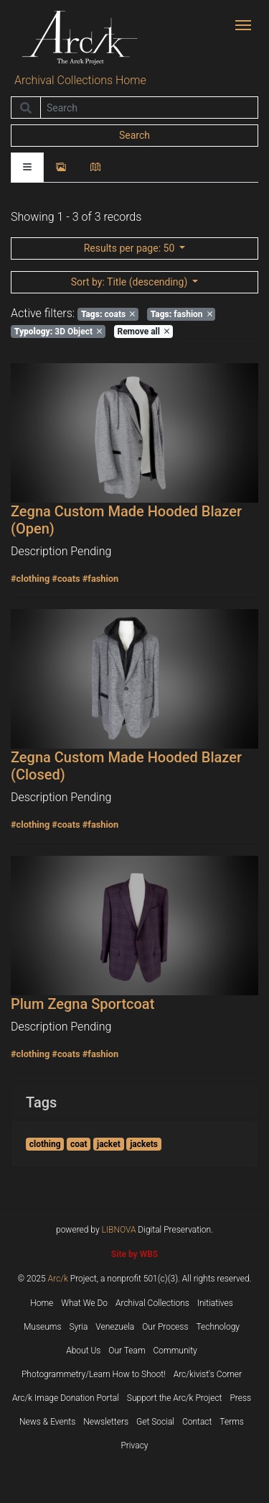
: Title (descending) (130, 282)
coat (79, 1144)
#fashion (100, 578)
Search (134, 135)
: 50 (130, 248)
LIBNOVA (119, 1230)
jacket (109, 1144)
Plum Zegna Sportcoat (82, 1004)
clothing (45, 1144)
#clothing (30, 578)
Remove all (143, 331)
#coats (66, 578)
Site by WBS (134, 1254)
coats (108, 314)
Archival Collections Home (80, 80)
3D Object (58, 331)
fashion (181, 314)
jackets (144, 1144)
